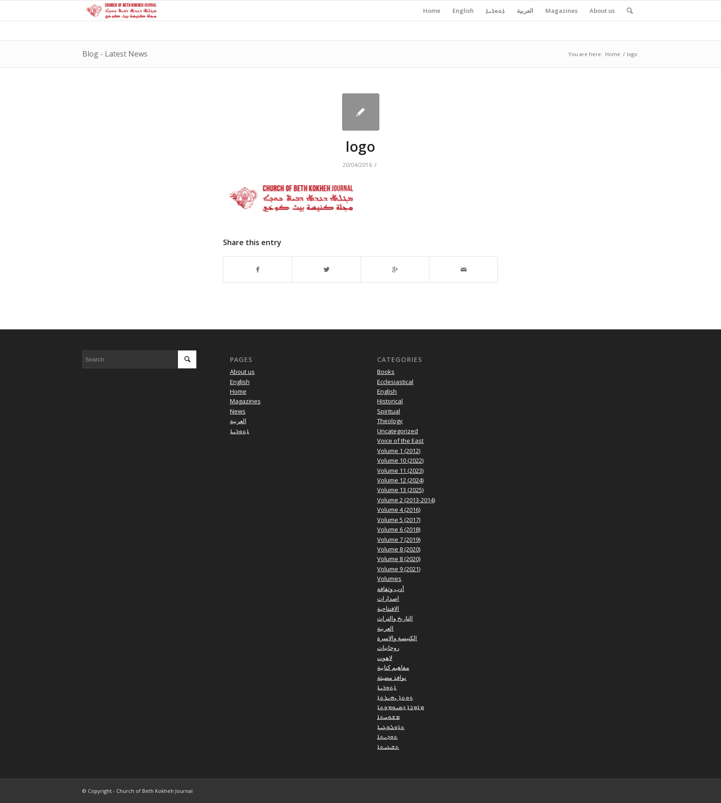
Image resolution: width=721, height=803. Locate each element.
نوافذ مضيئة (391, 677)
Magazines (245, 401)
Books (386, 371)
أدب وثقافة (390, 589)
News (238, 411)
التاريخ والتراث (395, 618)
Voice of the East (400, 440)
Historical (390, 401)
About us (242, 371)
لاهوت (384, 658)
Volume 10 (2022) (400, 460)
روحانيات (388, 647)
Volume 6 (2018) (398, 529)
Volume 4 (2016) (398, 509)
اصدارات (388, 598)
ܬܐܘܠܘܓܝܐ (391, 727)
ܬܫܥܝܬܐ (388, 746)
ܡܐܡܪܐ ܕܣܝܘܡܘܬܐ (400, 707)
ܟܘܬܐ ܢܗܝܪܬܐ (395, 697)
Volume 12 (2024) (400, 480)
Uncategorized (397, 431)
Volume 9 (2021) (398, 569)
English (240, 382)
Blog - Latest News (115, 54)
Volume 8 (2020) (398, 549)
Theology (390, 421)
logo (360, 146)
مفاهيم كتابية (393, 667)
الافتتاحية (388, 608)
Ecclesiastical (395, 382)
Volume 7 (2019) (398, 539)
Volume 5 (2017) (398, 520)
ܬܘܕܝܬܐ (387, 736)
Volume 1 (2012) (398, 451)
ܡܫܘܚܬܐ (388, 716)
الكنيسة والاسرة (397, 638)
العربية (238, 421)
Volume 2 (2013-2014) (406, 500)
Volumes (389, 578)
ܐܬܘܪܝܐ (239, 431)
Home (612, 54)
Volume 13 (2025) (400, 490)
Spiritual (388, 411)
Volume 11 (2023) (400, 470)
